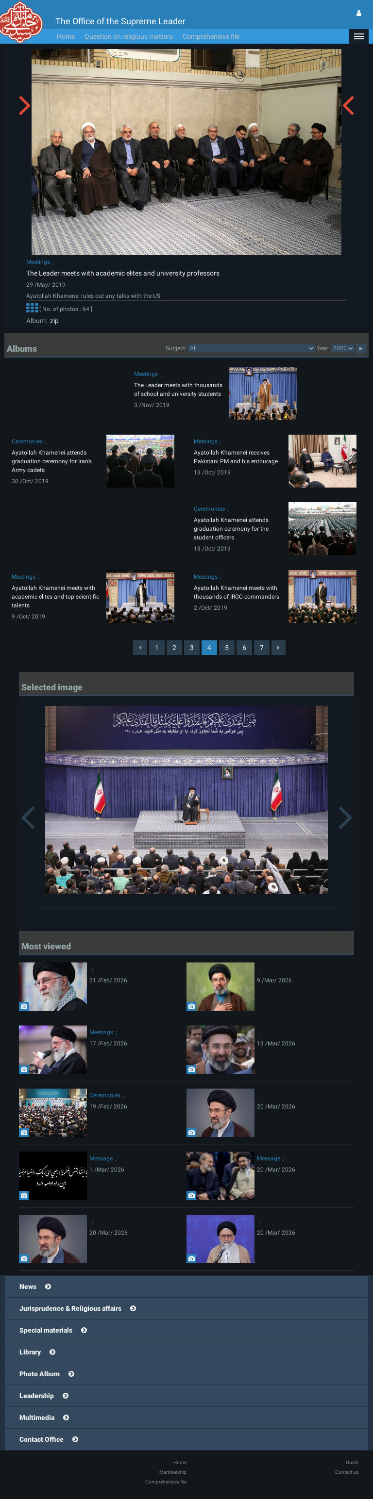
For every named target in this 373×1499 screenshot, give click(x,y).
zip (53, 321)
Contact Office (41, 1439)
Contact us (346, 1472)
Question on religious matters (129, 36)
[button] (359, 36)
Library (30, 1352)
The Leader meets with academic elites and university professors (123, 273)
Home (66, 36)
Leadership (36, 1396)
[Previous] (140, 647)
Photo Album (39, 1374)
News (27, 1286)
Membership (172, 1472)
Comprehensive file (211, 36)
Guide (352, 1462)
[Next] (278, 647)
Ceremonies (27, 441)
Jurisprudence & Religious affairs (70, 1308)
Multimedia (36, 1417)
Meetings (38, 262)
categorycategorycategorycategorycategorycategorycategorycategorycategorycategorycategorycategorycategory (251, 348)
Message (101, 1158)
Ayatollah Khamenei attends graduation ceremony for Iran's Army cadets (52, 461)
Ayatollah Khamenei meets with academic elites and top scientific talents (55, 597)
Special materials (45, 1330)
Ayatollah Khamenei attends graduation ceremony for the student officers (231, 529)
